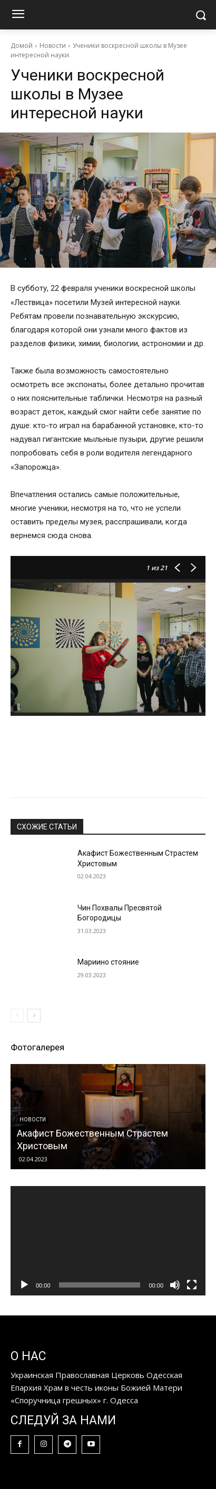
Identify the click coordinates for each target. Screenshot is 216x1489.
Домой (22, 45)
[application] (108, 1240)
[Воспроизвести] (24, 1285)
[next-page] (34, 1015)
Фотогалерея (37, 1047)
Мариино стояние (108, 962)
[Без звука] (175, 1285)
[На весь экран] (191, 1285)
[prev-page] (17, 1015)
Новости (53, 45)
